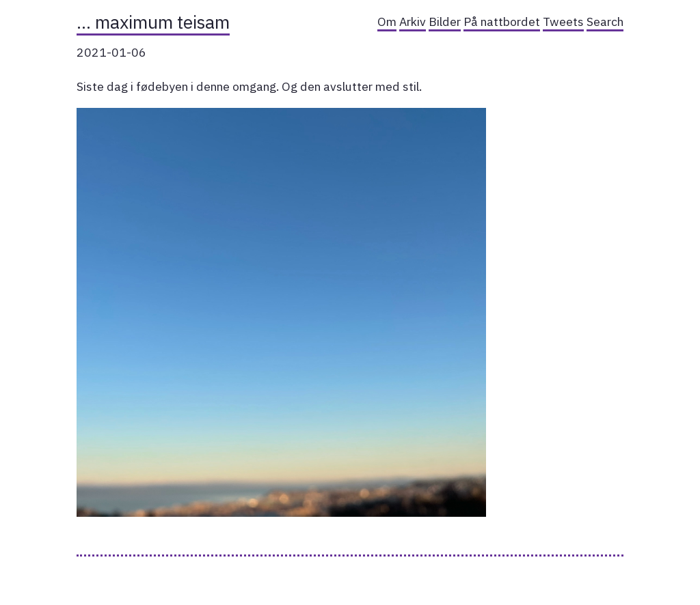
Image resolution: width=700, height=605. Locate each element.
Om (386, 21)
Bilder (445, 21)
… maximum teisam (153, 21)
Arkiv (412, 21)
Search (605, 21)
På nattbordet (501, 21)
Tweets (563, 21)
